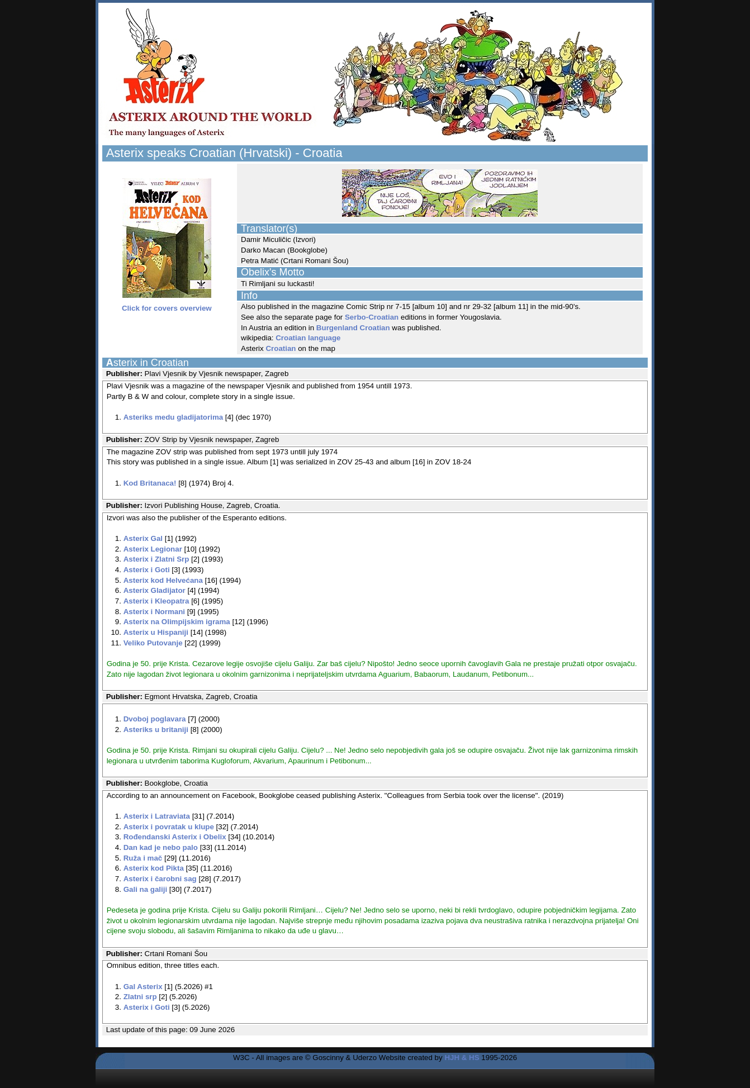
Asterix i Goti (147, 570)
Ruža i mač (143, 858)
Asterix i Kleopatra (156, 601)
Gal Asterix (143, 986)
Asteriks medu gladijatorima (174, 417)
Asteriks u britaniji (156, 729)
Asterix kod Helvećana (163, 580)
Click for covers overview (167, 304)
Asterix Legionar (153, 549)
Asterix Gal (143, 538)
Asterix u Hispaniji (156, 632)
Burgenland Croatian (353, 328)
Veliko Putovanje (153, 643)
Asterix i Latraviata (157, 816)
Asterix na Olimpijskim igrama (177, 621)
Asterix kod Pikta (154, 868)
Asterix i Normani (154, 611)
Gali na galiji (146, 889)
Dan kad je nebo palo (161, 847)
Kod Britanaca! (150, 483)
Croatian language (308, 338)
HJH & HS (461, 1057)
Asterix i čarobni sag (160, 879)
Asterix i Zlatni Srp (156, 559)
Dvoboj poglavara (155, 719)
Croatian (280, 348)
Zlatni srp (140, 996)
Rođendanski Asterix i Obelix (175, 837)
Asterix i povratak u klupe (169, 827)
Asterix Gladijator (155, 590)
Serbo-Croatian (371, 317)
